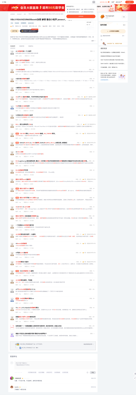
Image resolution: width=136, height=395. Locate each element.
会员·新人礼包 (104, 2)
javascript (30, 23)
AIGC (58, 26)
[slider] (18, 372)
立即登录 (80, 16)
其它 (25, 14)
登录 (94, 2)
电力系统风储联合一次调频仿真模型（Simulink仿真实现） (113, 52)
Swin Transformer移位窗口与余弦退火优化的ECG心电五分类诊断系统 (113, 60)
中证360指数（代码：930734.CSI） (109, 67)
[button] (93, 41)
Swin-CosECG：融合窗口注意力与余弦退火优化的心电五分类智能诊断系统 (113, 63)
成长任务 (119, 1)
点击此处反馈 (105, 80)
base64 (17, 23)
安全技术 (19, 14)
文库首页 (12, 14)
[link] (12, 14)
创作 (129, 2)
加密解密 (23, 23)
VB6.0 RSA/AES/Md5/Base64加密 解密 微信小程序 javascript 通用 (41, 20)
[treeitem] (54, 346)
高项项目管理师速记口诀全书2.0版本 (110, 56)
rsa (12, 23)
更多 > (124, 25)
